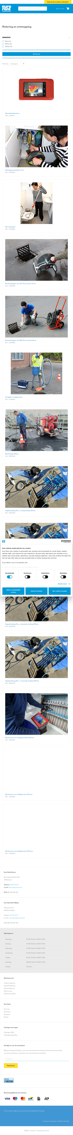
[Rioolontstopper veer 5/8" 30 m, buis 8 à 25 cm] (36, 320)
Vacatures (7, 1012)
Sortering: (5, 64)
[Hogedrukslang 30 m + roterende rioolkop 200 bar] (36, 660)
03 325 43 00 (14, 885)
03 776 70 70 (14, 915)
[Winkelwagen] (68, 8)
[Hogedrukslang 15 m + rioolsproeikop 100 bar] (36, 490)
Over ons (6, 1009)
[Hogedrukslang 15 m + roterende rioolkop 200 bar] (36, 603)
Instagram (53, 1121)
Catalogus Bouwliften (10, 1035)
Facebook (46, 1121)
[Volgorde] (17, 64)
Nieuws (6, 1017)
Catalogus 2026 (9, 1032)
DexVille (46, 1130)
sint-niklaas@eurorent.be (17, 918)
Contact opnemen (9, 983)
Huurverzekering (9, 988)
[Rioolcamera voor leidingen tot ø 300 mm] (36, 830)
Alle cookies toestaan (59, 591)
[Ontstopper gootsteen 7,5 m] (36, 149)
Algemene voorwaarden (21, 1111)
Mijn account (60, 8)
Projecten (7, 1014)
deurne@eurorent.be (15, 887)
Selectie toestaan (36, 591)
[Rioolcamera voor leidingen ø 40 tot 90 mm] (36, 717)
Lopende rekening (9, 986)
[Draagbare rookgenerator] (36, 376)
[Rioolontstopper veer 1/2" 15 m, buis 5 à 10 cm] (36, 263)
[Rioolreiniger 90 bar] (36, 433)
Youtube (66, 1121)
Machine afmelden (10, 994)
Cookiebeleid (34, 1111)
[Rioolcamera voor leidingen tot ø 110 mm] (36, 774)
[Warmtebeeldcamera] (36, 92)
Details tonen (62, 584)
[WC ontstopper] (36, 206)
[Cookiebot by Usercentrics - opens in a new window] (62, 541)
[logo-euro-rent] (6, 8)
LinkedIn (60, 1121)
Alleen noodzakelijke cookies (13, 591)
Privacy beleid (8, 1111)
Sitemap (41, 1111)
